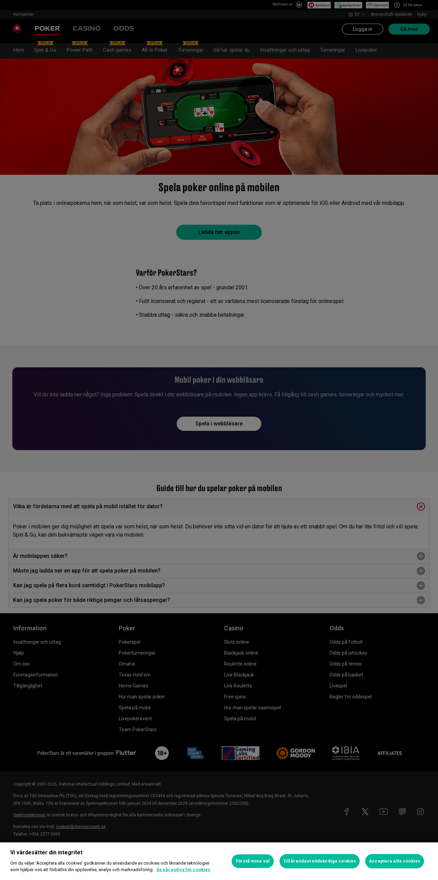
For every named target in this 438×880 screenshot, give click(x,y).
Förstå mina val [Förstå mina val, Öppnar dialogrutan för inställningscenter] (253, 861)
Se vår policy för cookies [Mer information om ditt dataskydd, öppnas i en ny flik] (183, 869)
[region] (219, 861)
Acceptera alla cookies (394, 861)
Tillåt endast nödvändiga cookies (319, 861)
